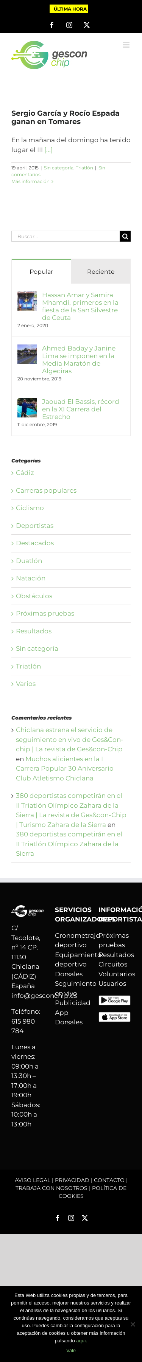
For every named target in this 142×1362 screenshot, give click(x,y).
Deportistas (34, 525)
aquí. (81, 1340)
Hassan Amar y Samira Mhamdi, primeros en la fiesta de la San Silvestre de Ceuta (80, 306)
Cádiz (25, 472)
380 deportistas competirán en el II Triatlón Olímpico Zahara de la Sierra (69, 843)
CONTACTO (109, 1180)
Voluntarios (116, 974)
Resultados (33, 631)
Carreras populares (46, 490)
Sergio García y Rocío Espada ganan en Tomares (65, 117)
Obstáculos (34, 596)
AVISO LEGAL (32, 1180)
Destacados (35, 543)
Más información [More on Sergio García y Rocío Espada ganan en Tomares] (30, 181)
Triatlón (84, 168)
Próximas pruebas (45, 613)
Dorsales (69, 974)
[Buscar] (125, 236)
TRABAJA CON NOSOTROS (51, 1188)
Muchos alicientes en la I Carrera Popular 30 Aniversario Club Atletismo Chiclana (65, 768)
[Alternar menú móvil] (127, 45)
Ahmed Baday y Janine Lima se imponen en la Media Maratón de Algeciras (78, 359)
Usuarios (112, 983)
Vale (71, 1350)
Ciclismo (30, 508)
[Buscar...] (65, 236)
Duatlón (29, 561)
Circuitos (112, 964)
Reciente (101, 271)
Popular (41, 271)
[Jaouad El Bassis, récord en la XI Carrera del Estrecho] (27, 402)
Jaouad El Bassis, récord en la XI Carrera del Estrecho (80, 409)
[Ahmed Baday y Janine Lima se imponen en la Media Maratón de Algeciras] (27, 349)
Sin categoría (58, 168)
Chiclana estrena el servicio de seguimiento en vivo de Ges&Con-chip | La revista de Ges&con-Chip (69, 739)
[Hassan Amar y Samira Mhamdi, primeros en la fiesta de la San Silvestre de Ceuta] (27, 295)
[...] (48, 150)
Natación (30, 578)
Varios (26, 683)
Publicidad (73, 1003)
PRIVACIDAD (72, 1180)
